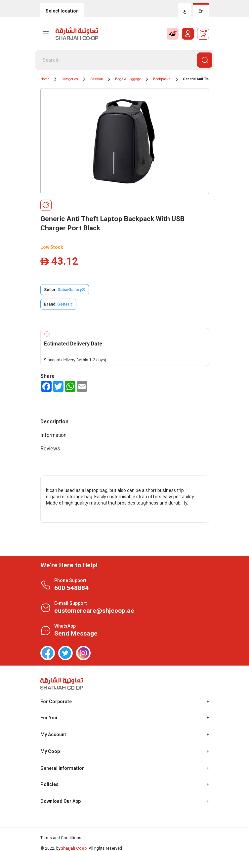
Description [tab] (54, 421)
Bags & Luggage (128, 79)
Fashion (96, 79)
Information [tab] (53, 435)
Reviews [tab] (50, 448)
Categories (70, 79)
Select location (62, 11)
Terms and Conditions (60, 837)
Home (44, 79)
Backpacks (162, 79)
